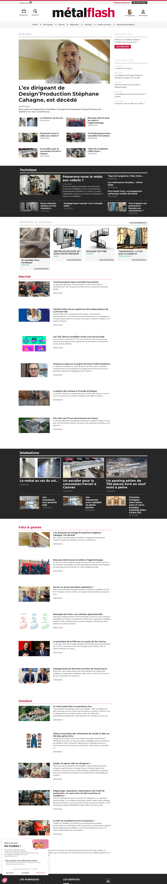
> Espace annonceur (121, 3)
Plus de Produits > (138, 223)
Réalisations (74, 24)
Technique (88, 24)
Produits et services (104, 24)
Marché (35, 24)
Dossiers (62, 24)
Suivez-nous (26, 2)
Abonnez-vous (139, 3)
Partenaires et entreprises (126, 24)
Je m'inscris (122, 47)
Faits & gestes (48, 24)
